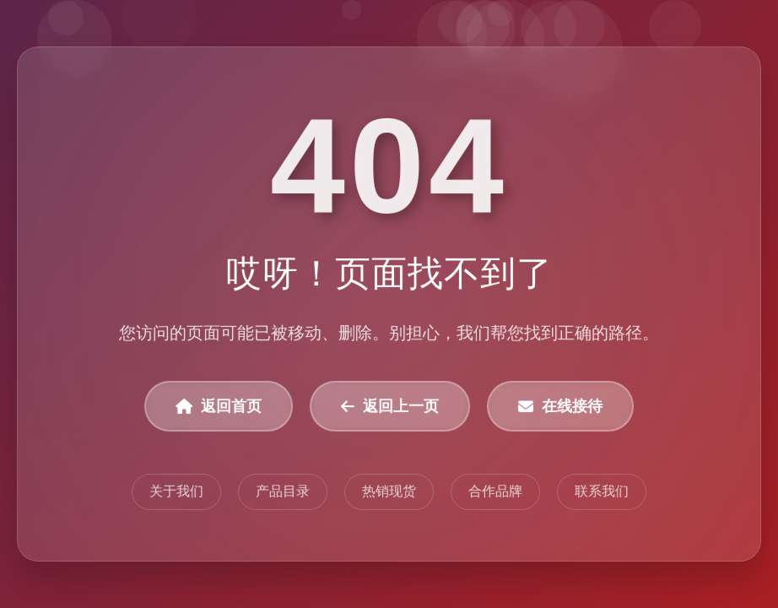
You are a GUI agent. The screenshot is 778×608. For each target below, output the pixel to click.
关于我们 (176, 492)
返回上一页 (390, 407)
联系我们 (602, 492)
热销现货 (389, 492)
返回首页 (219, 407)
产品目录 (283, 492)
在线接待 (560, 407)
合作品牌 (495, 492)
